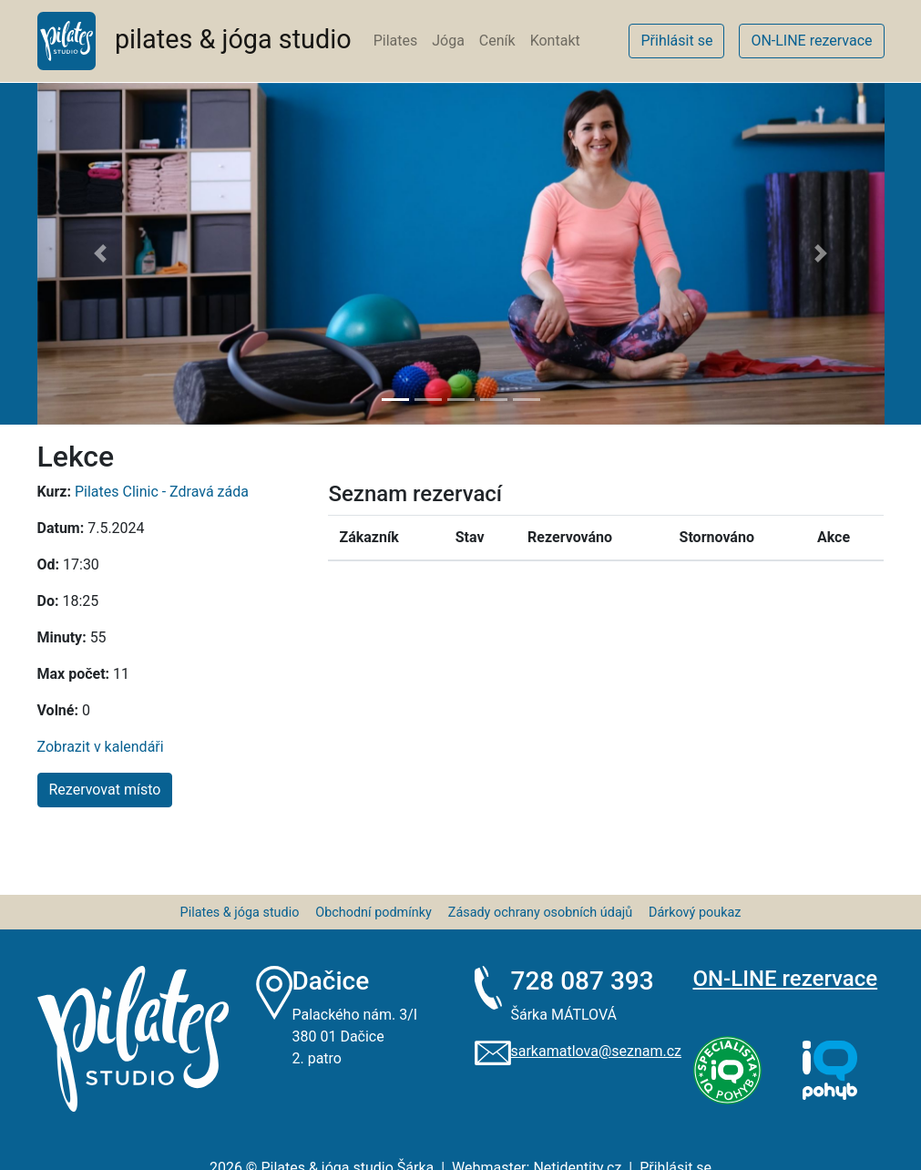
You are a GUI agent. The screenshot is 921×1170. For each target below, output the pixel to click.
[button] (101, 254)
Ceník (497, 40)
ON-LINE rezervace (785, 978)
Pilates (396, 40)
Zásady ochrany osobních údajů (540, 912)
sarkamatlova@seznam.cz (595, 1051)
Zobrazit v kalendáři (100, 746)
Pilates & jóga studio (240, 912)
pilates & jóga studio (194, 41)
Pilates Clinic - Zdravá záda (162, 491)
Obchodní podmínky (373, 912)
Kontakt (555, 40)
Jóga (448, 40)
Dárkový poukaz (695, 912)
